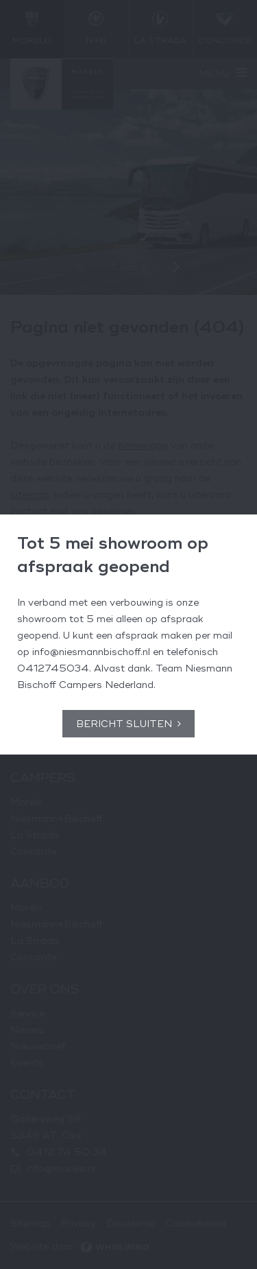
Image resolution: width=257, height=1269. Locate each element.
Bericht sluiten (124, 724)
